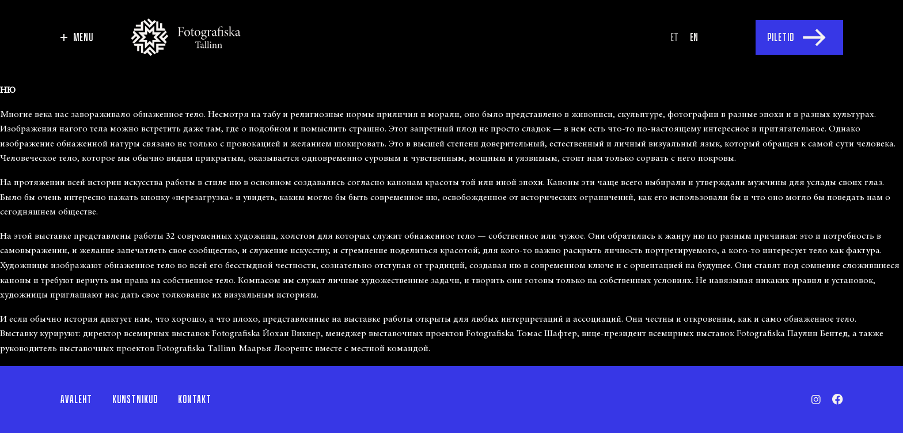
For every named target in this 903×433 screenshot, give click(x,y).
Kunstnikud (135, 399)
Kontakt (194, 399)
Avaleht (76, 399)
